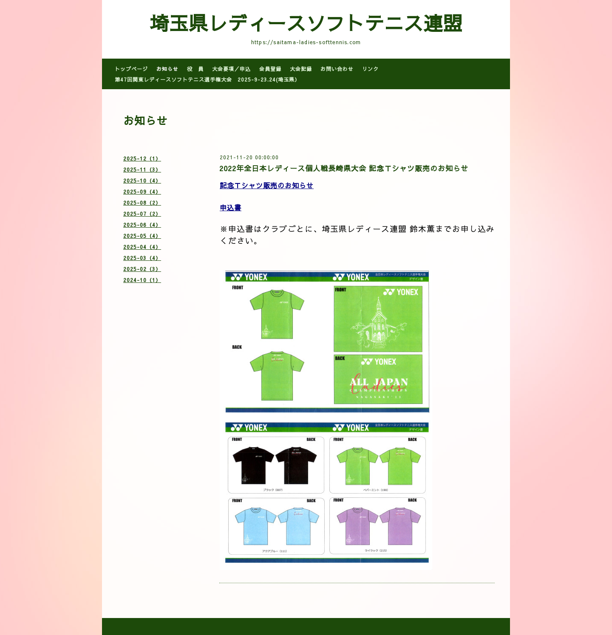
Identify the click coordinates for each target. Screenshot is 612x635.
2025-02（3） (142, 268)
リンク (370, 68)
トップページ (131, 68)
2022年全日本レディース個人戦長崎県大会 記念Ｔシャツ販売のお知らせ (343, 168)
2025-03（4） (142, 257)
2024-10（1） (142, 280)
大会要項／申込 (231, 68)
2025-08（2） (142, 202)
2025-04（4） (142, 246)
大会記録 (301, 68)
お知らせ (167, 68)
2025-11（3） (142, 169)
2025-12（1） (142, 158)
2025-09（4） (142, 191)
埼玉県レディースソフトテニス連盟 (306, 22)
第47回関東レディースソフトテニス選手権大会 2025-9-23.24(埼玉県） (207, 79)
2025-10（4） (142, 180)
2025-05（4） (142, 235)
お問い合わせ (337, 68)
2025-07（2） (142, 213)
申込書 (230, 207)
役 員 (195, 68)
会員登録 (270, 68)
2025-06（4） (142, 224)
